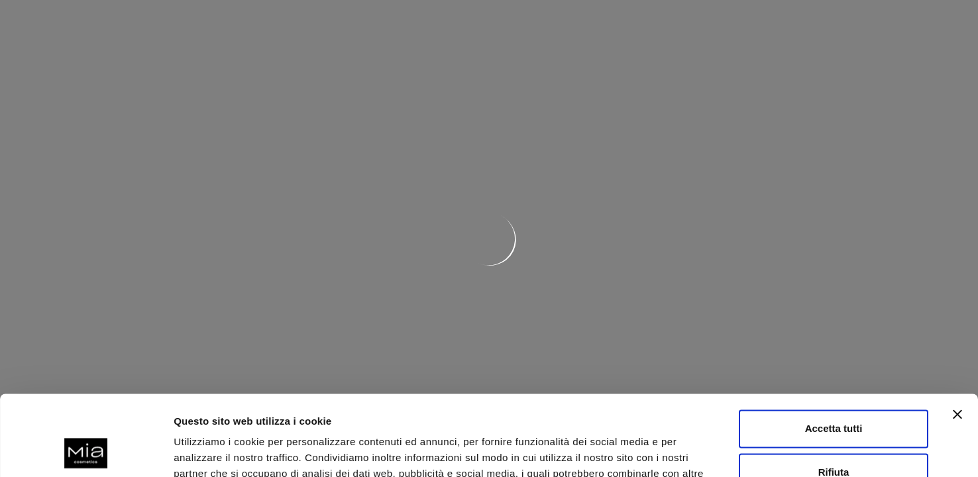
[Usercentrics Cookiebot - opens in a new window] (86, 451)
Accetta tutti (834, 353)
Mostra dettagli (209, 450)
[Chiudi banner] (957, 339)
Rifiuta (833, 396)
